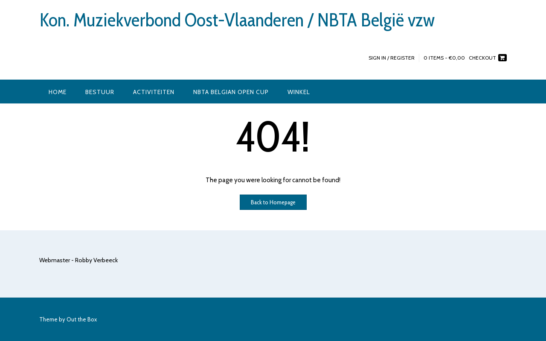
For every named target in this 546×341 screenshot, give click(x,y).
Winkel (299, 92)
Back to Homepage (273, 202)
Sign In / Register (392, 57)
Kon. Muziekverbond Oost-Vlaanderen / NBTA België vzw (237, 20)
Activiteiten (153, 92)
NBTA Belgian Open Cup (231, 92)
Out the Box (82, 319)
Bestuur (99, 92)
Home (58, 92)
